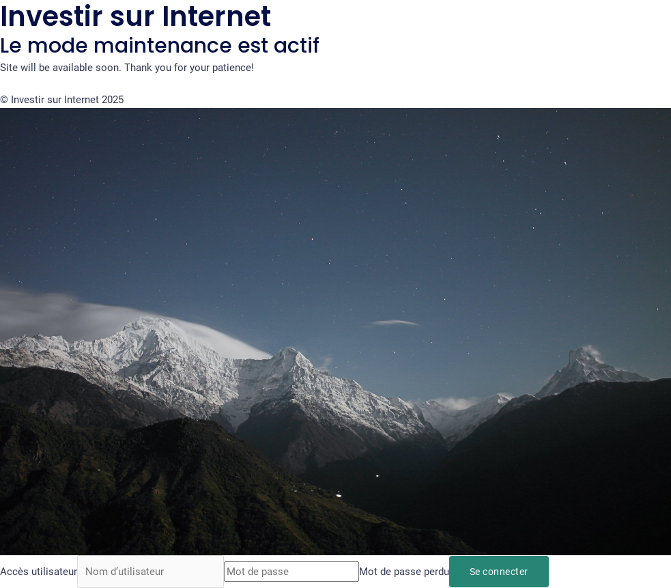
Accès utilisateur (38, 571)
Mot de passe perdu (404, 571)
